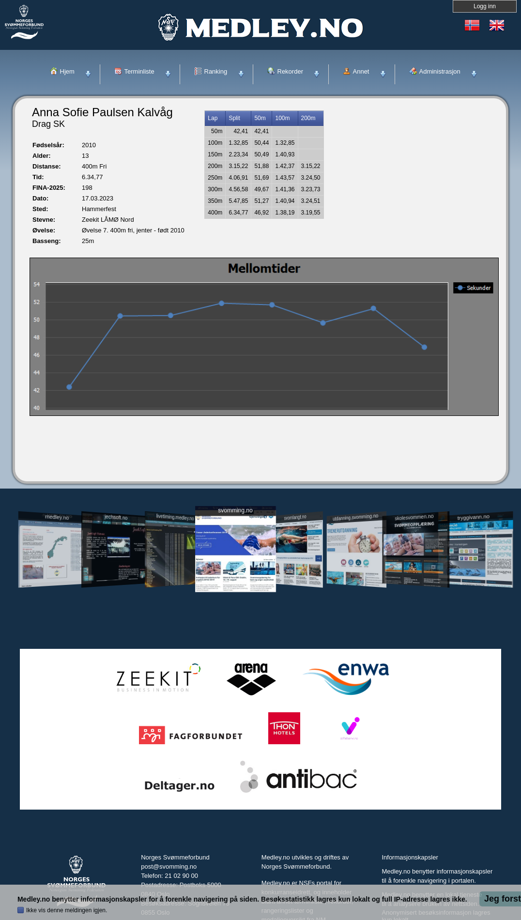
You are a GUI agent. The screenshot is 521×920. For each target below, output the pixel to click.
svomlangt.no (295, 517)
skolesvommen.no (414, 517)
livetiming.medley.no (175, 517)
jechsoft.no (116, 517)
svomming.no (235, 510)
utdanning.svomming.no (355, 517)
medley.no (56, 517)
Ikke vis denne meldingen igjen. (66, 910)
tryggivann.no (474, 517)
